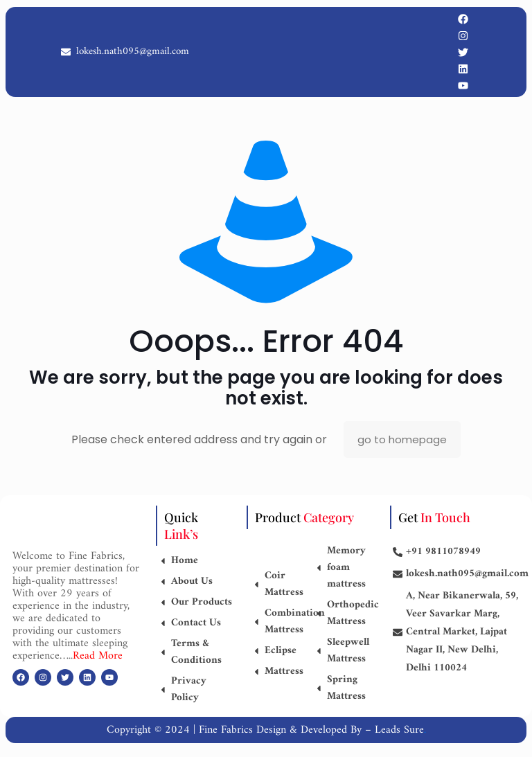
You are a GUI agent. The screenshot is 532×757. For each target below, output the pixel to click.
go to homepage (402, 439)
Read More (98, 656)
